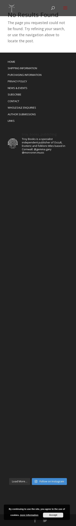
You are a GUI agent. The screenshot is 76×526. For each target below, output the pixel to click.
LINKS (11, 121)
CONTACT (13, 101)
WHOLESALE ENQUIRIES (22, 107)
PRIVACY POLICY (17, 81)
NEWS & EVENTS (17, 88)
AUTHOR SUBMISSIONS (22, 114)
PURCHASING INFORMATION (25, 75)
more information (29, 515)
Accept (53, 515)
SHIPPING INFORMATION (22, 68)
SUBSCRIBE (14, 94)
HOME (11, 62)
